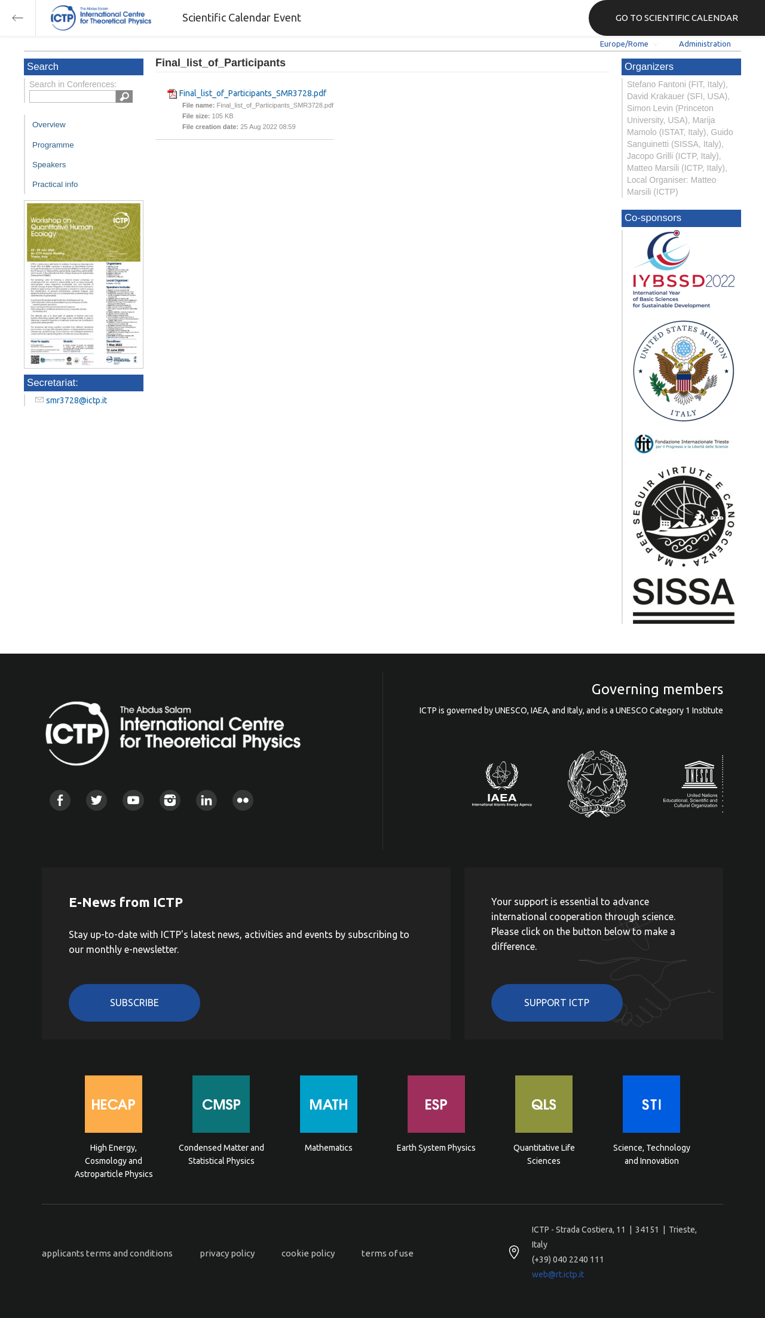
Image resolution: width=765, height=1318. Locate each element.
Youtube (133, 800)
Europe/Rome (624, 43)
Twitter (96, 800)
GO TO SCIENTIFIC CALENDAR (677, 18)
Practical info (55, 184)
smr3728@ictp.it (76, 400)
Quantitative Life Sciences (544, 1154)
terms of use (388, 1253)
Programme (53, 144)
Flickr (242, 800)
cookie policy (308, 1253)
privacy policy (227, 1253)
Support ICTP (556, 1002)
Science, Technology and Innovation (651, 1154)
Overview (49, 124)
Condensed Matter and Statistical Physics (221, 1154)
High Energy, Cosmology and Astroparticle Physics (114, 1160)
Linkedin (206, 800)
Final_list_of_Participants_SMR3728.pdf (252, 93)
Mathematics (329, 1148)
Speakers (49, 164)
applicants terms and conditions (107, 1253)
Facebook (60, 800)
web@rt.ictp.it (558, 1274)
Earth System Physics (436, 1148)
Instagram (170, 800)
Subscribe (134, 1002)
